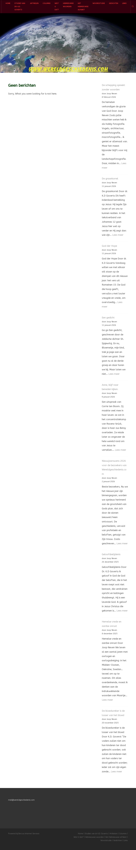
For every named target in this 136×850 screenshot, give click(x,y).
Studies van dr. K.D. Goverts (19, 6)
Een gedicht (108, 317)
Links (124, 3)
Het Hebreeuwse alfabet (83, 6)
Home (8, 3)
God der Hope (109, 246)
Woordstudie (99, 3)
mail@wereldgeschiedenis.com (21, 800)
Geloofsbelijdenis (111, 554)
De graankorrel (110, 178)
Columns (46, 3)
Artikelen (34, 3)
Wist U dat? (57, 6)
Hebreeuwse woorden (68, 4)
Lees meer (117, 235)
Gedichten (113, 3)
